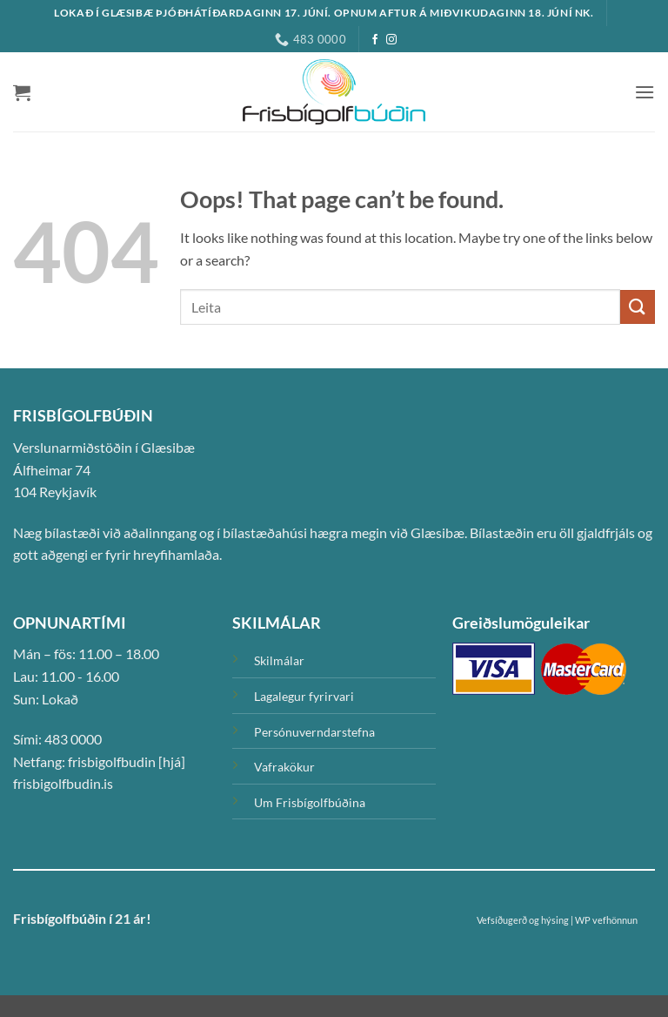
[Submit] (637, 307)
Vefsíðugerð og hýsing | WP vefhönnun (557, 920)
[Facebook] (375, 40)
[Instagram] (391, 40)
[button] (21, 92)
